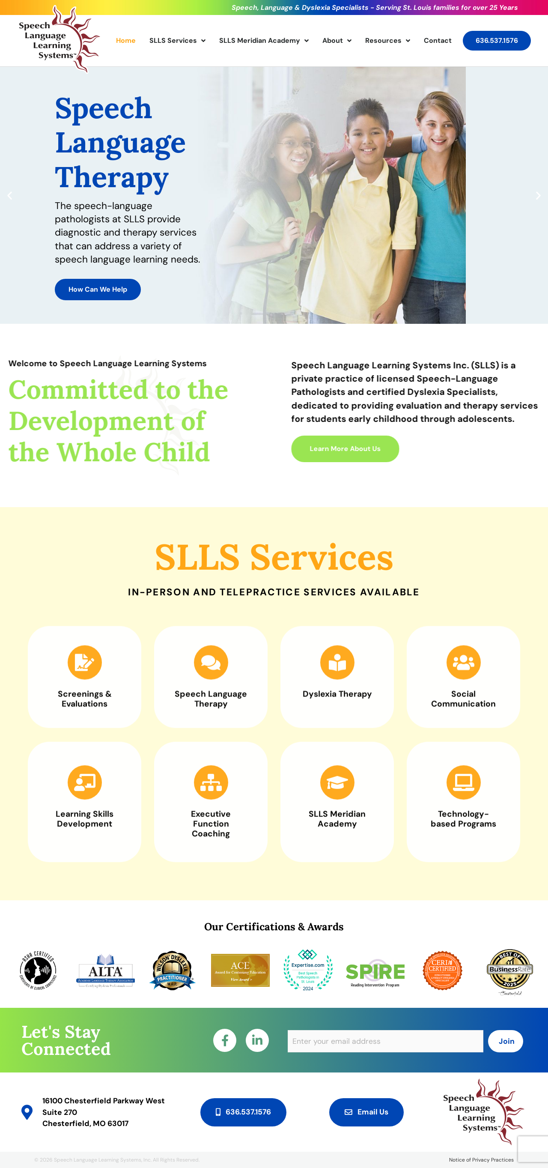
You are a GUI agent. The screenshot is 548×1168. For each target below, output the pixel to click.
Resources (387, 40)
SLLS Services (177, 40)
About (336, 40)
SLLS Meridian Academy (264, 40)
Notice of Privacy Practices (481, 1159)
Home (126, 40)
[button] (9, 195)
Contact (438, 40)
